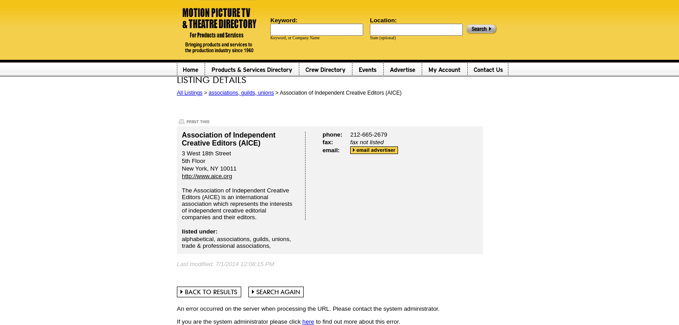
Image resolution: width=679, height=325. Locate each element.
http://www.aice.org (207, 176)
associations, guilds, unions (241, 93)
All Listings (189, 93)
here (308, 321)
